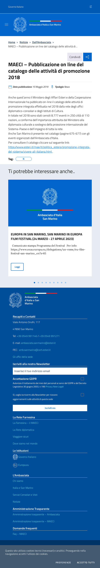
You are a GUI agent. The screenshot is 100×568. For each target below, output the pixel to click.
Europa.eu (21, 465)
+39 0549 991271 (49, 336)
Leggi (19, 266)
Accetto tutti (86, 562)
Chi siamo (18, 481)
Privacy (49, 386)
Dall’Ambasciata (41, 42)
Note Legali (58, 386)
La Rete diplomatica (23, 430)
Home (11, 42)
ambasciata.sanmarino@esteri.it (38, 343)
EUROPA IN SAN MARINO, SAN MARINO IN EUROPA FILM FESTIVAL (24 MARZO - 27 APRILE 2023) (46, 236)
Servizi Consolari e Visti (25, 495)
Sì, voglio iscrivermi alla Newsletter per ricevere (35, 395)
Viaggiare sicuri (20, 436)
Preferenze (63, 562)
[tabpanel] (50, 230)
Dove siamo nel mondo (25, 443)
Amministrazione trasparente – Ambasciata (36, 514)
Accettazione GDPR (25, 379)
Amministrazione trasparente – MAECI (33, 521)
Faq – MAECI (20, 534)
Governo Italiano (15, 6)
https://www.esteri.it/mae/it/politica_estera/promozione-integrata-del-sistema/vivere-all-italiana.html (49, 149)
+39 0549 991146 (27, 336)
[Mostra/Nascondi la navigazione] (6, 24)
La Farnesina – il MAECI (25, 423)
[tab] (34, 282)
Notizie (24, 42)
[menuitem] (91, 5)
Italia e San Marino (23, 488)
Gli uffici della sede (23, 357)
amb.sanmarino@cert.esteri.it (35, 350)
